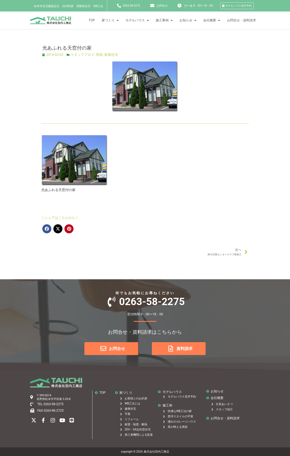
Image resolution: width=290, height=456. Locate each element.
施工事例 (164, 20)
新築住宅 (111, 55)
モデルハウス (137, 20)
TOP (92, 20)
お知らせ (187, 20)
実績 (99, 55)
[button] (46, 228)
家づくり (110, 20)
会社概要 (211, 20)
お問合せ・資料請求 (241, 20)
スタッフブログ (82, 55)
